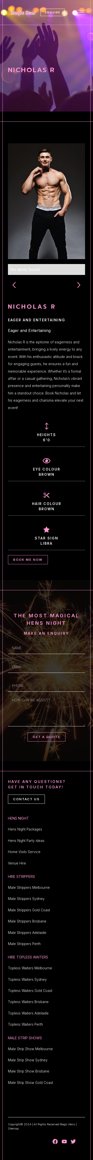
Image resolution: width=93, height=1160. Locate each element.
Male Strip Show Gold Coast (30, 1083)
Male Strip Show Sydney (28, 1060)
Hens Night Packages (25, 829)
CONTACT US (26, 799)
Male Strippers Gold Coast (29, 910)
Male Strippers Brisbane (27, 921)
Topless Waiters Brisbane (28, 1002)
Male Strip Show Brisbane (28, 1071)
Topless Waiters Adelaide (28, 1013)
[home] (22, 12)
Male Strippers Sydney (26, 899)
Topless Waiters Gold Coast (30, 991)
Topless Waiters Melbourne (30, 968)
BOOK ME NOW (28, 560)
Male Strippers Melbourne (29, 888)
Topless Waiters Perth (25, 1024)
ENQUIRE (53, 12)
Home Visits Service (24, 852)
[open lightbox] (46, 201)
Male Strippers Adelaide (27, 933)
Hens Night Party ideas (26, 841)
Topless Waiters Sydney (27, 980)
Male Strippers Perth (24, 944)
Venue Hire (17, 863)
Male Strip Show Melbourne (30, 1049)
